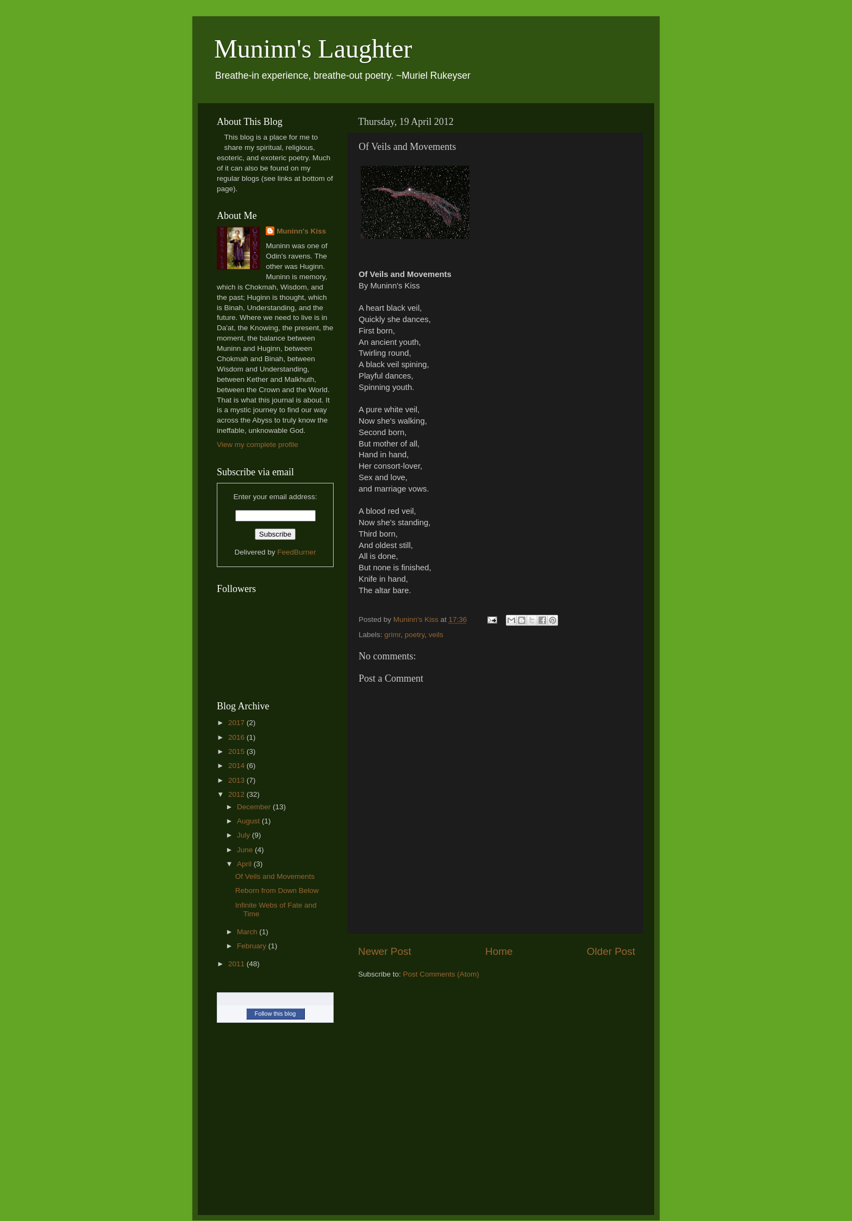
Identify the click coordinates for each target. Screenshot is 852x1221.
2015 (237, 751)
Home (498, 951)
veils (436, 635)
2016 (237, 737)
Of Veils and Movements (275, 876)
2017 (237, 723)
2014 (237, 765)
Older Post (611, 951)
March (248, 932)
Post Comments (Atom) (441, 974)
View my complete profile (257, 444)
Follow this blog (275, 1013)
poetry (415, 635)
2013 (237, 780)
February (252, 946)
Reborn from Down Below (277, 890)
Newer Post (384, 951)
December (255, 807)
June (246, 850)
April (245, 864)
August (249, 821)
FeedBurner (296, 552)
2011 (237, 964)
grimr (392, 635)
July (244, 835)
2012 (237, 794)
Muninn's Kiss (301, 231)
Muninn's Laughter (313, 48)
